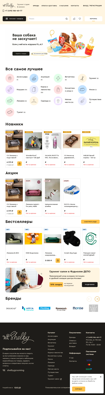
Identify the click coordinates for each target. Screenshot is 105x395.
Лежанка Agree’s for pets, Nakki (32, 205)
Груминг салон (55, 379)
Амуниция (52, 339)
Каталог (51, 333)
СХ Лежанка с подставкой (12, 156)
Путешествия (53, 372)
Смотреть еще (90, 222)
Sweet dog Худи (70, 253)
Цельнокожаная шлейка (51, 205)
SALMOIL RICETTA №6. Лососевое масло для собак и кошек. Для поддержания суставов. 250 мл (52, 157)
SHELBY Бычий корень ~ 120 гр (89, 156)
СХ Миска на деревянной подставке (69, 157)
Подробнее (89, 284)
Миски (50, 359)
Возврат (72, 346)
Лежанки (51, 362)
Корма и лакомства (55, 352)
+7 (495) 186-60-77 (12, 11)
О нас (71, 358)
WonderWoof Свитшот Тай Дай (33, 156)
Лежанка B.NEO (13, 253)
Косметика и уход (55, 356)
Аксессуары (53, 336)
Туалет (50, 375)
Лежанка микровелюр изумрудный (50, 254)
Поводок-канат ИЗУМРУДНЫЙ (89, 254)
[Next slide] (97, 299)
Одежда (51, 366)
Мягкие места (53, 369)
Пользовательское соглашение (57, 387)
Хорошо (78, 389)
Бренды (72, 337)
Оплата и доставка (72, 342)
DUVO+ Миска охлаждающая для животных (71, 205)
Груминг (51, 346)
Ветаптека (52, 343)
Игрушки (51, 349)
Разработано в (12, 387)
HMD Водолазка (32, 253)
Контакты (73, 361)
